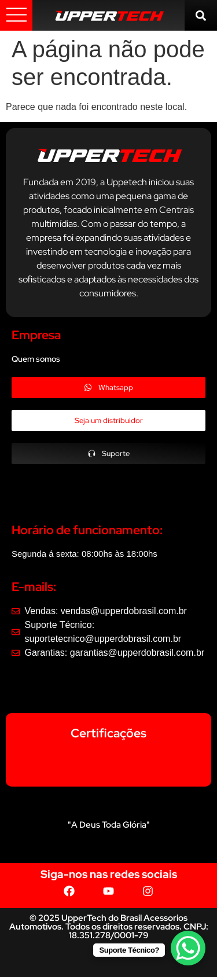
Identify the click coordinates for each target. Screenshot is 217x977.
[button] (200, 15)
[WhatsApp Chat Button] (188, 948)
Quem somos (36, 359)
